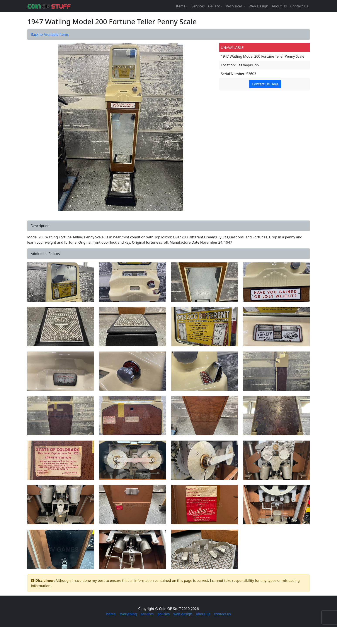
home (111, 613)
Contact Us (299, 6)
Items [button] (180, 6)
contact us (222, 613)
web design (183, 613)
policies (163, 613)
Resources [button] (234, 6)
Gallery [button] (214, 6)
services (147, 613)
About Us (279, 6)
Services (198, 6)
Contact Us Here (265, 84)
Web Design (258, 6)
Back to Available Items (50, 34)
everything (128, 613)
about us (203, 613)
